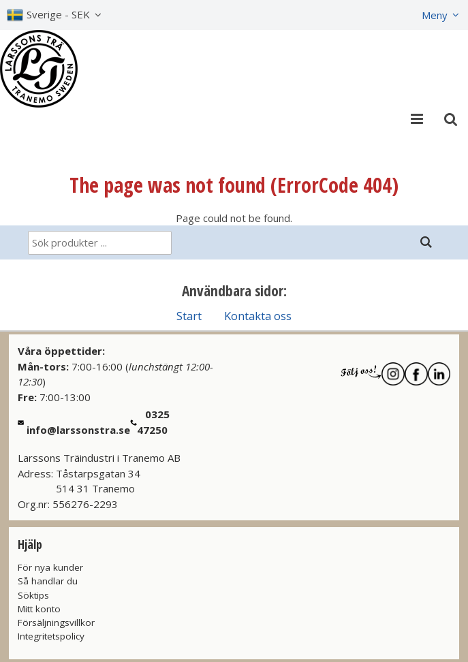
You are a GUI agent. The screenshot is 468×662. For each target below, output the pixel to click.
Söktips (33, 595)
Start (189, 316)
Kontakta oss (258, 316)
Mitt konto (39, 609)
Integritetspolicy (51, 636)
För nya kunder (50, 567)
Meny (435, 15)
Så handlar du (48, 581)
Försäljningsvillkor (56, 622)
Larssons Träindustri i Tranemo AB (99, 457)
